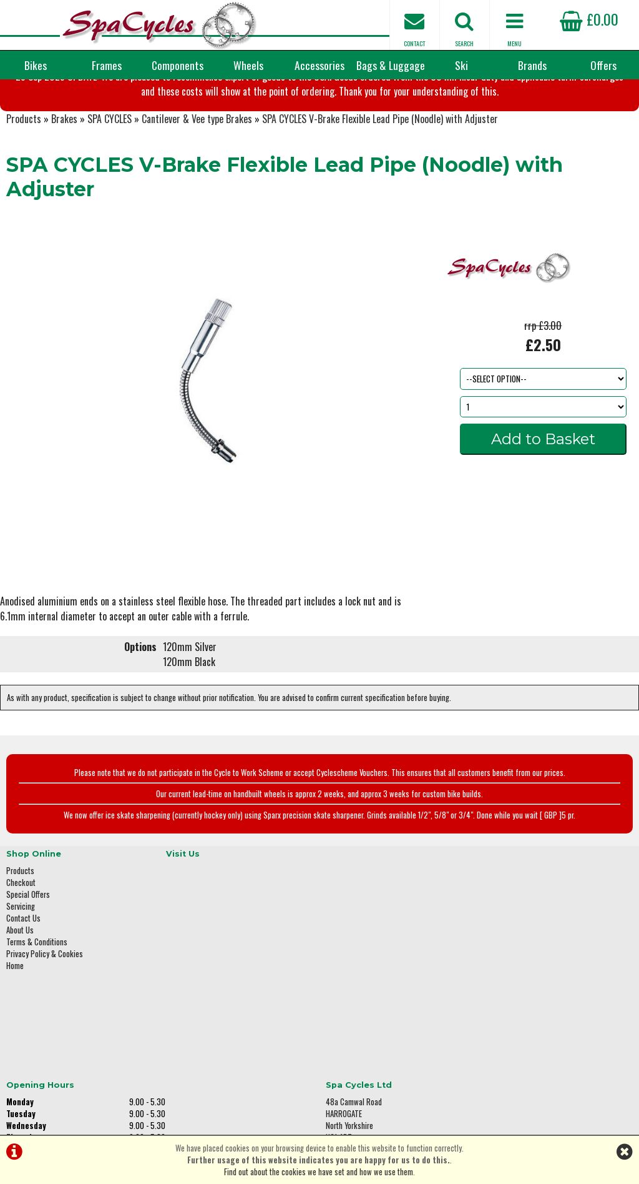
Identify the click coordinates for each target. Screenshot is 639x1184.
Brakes (64, 196)
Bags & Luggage (390, 65)
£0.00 (589, 18)
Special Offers (28, 962)
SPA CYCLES (109, 196)
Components (177, 65)
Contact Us (23, 986)
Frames (107, 65)
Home (15, 1034)
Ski (461, 65)
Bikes (35, 65)
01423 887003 (517, 1014)
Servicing (20, 974)
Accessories (319, 65)
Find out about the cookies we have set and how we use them (318, 1172)
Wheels (248, 65)
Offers (603, 65)
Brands (532, 65)
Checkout (21, 951)
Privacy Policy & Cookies (44, 1022)
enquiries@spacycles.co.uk (538, 1053)
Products (23, 196)
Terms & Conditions (36, 1010)
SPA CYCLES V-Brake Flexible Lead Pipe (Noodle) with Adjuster (380, 196)
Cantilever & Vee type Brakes (197, 196)
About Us (20, 998)
